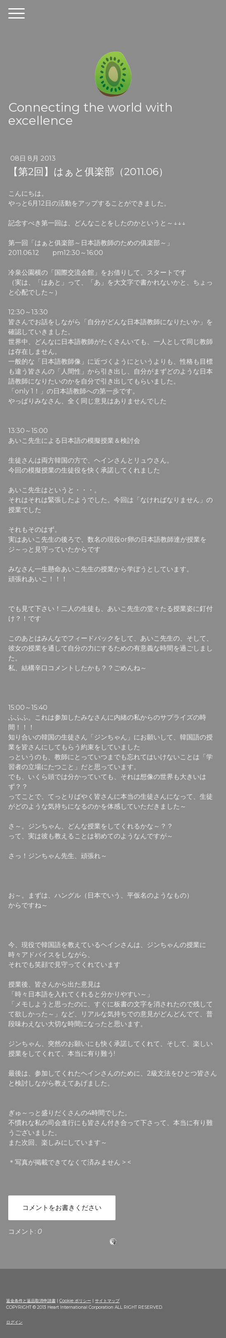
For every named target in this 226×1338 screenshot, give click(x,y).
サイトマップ (107, 1300)
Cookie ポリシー (75, 1300)
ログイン (14, 1322)
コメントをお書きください (61, 1208)
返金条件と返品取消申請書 (31, 1300)
